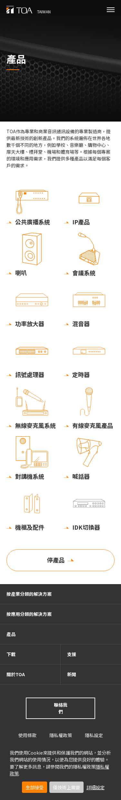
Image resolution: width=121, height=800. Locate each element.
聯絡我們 (60, 708)
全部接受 (34, 787)
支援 (71, 654)
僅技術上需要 (66, 787)
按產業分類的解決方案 (29, 594)
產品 (10, 634)
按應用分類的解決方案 (29, 614)
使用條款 (27, 735)
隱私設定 (94, 735)
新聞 (71, 674)
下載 (10, 654)
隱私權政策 (60, 735)
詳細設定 (95, 787)
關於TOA (15, 674)
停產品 (56, 560)
